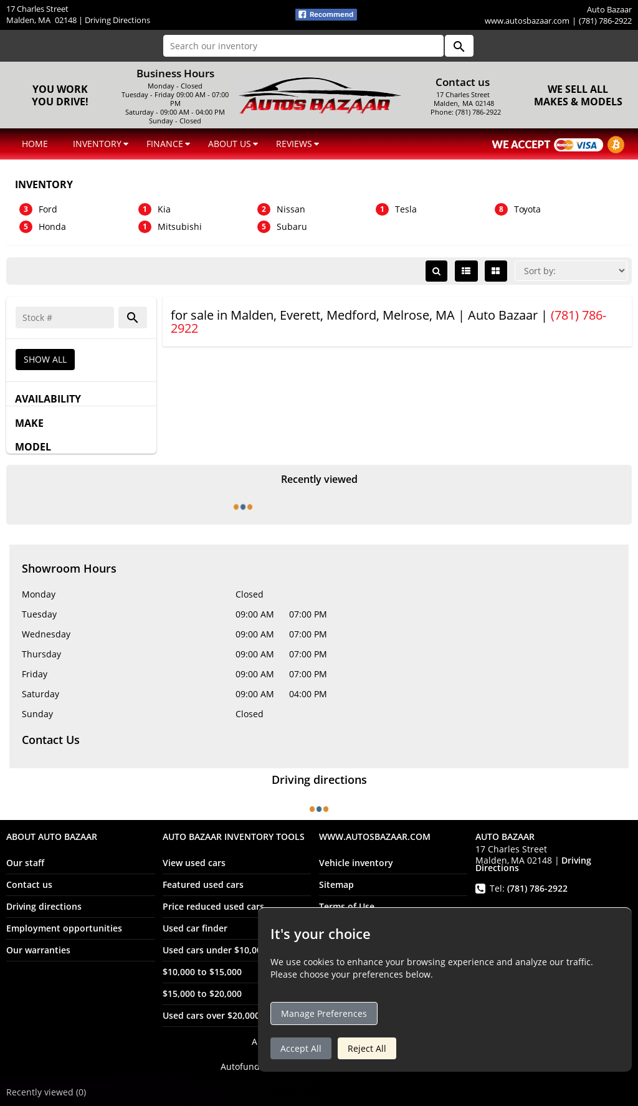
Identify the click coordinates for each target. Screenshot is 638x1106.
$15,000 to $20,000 (202, 993)
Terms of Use (346, 906)
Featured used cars (203, 884)
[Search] (65, 317)
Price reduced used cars (213, 906)
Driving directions (44, 906)
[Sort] (571, 270)
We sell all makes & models (578, 95)
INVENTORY (97, 144)
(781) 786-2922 (537, 888)
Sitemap (336, 884)
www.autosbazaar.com (527, 20)
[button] (459, 46)
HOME (35, 144)
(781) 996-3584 (540, 912)
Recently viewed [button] (46, 1092)
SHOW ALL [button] (45, 359)
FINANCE (164, 144)
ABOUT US (229, 144)
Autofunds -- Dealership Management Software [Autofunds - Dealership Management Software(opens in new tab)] (319, 1066)
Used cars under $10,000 (215, 950)
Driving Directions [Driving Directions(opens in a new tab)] (117, 20)
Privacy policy (348, 928)
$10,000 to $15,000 (202, 972)
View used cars (194, 863)
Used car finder (195, 928)
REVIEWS (294, 144)
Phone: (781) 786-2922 (464, 112)
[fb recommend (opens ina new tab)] (326, 13)
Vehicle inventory (356, 863)
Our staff (25, 863)
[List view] (466, 271)
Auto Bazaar (319, 1054)
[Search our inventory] (303, 46)
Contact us (29, 884)
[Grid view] (496, 271)
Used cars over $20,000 (211, 1015)
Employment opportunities (64, 928)
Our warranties (38, 950)
